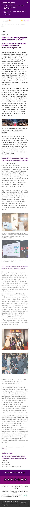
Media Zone (15, 24)
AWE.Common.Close (27, 2)
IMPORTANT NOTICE (21, 20)
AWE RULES (5, 486)
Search (25, 20)
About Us (8, 24)
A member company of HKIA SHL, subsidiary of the (12, 495)
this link (4, 449)
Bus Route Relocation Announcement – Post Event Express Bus (14, 6)
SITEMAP (16, 488)
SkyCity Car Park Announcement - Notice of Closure (14, 12)
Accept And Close (24, 503)
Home (3, 24)
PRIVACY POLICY (14, 486)
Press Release (22, 24)
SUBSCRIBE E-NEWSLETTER (13, 472)
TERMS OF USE (24, 486)
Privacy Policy (5, 505)
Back (4, 31)
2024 (3, 26)
